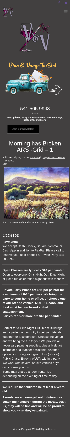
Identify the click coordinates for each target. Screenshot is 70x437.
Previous (8, 160)
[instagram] (66, 3)
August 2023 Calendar (54, 157)
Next (6, 164)
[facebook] (58, 3)
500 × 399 (35, 157)
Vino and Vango (21, 429)
